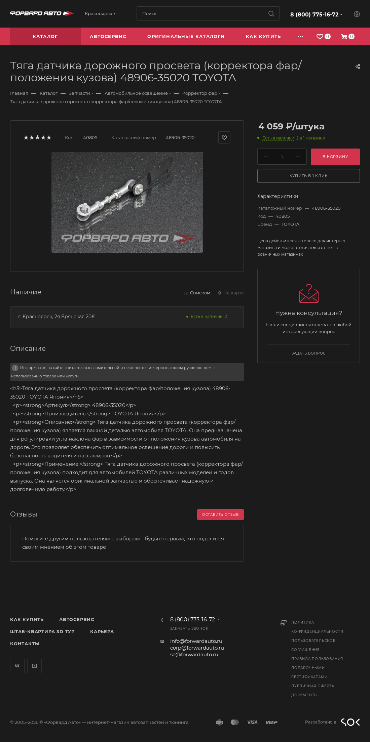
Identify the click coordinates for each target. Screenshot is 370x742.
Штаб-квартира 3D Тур (42, 631)
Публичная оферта (312, 686)
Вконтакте (17, 666)
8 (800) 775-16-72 (314, 14)
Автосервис (76, 619)
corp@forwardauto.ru (197, 648)
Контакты (24, 643)
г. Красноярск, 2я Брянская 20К (56, 317)
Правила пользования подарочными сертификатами (317, 668)
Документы (304, 695)
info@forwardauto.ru (196, 641)
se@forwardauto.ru (194, 654)
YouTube (34, 666)
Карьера (102, 631)
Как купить (27, 619)
